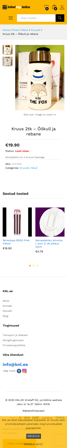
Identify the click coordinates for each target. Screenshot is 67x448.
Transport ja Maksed (15, 335)
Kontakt (7, 305)
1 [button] (30, 266)
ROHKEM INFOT (33, 444)
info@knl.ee (15, 364)
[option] (17, 231)
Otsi (60, 18)
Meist (6, 300)
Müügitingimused (13, 340)
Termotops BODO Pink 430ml (16, 242)
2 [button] (33, 266)
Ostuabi (7, 310)
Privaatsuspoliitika (14, 345)
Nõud (34, 167)
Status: (9, 151)
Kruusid (24, 167)
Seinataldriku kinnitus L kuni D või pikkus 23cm (49, 243)
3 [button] (37, 266)
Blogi (5, 316)
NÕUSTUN (33, 436)
